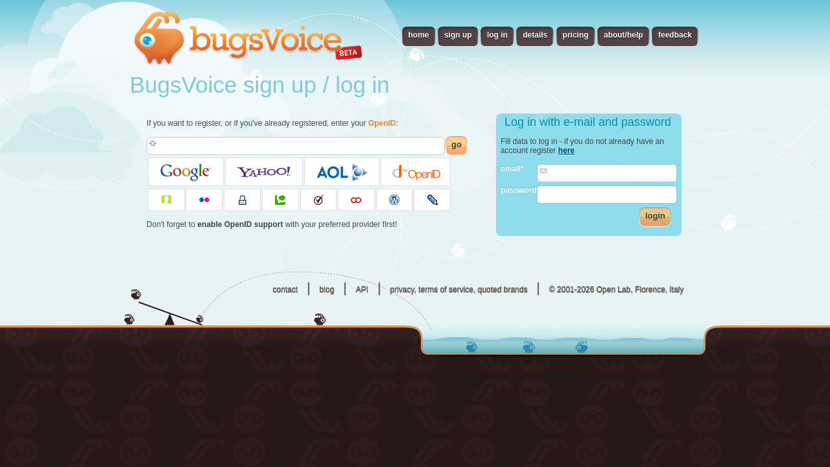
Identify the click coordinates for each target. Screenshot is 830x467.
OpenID (382, 123)
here (566, 150)
